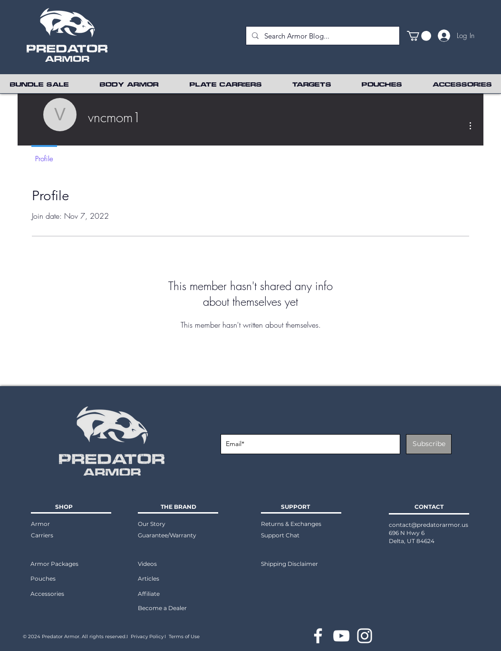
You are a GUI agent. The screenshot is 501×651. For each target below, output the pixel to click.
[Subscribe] (429, 444)
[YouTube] (341, 636)
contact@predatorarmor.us (428, 524)
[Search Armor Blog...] (321, 36)
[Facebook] (318, 636)
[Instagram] (365, 636)
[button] (419, 36)
